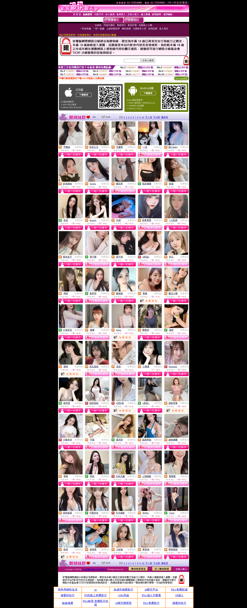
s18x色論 (123, 595)
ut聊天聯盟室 (123, 603)
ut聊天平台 (151, 589)
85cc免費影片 (151, 603)
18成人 (179, 595)
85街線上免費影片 (95, 595)
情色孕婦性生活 (67, 589)
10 (143, 117)
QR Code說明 (181, 78)
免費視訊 (79, 147)
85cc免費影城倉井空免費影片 (95, 569)
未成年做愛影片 (123, 589)
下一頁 (148, 117)
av (95, 589)
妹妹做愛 (67, 603)
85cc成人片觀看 (151, 595)
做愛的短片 (68, 595)
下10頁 (156, 117)
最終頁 (164, 117)
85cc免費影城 (179, 589)
